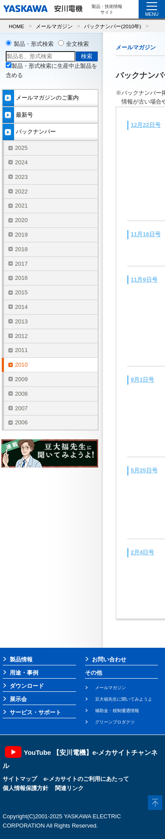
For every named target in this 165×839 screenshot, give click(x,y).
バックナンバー (36, 131)
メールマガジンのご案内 (47, 97)
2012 (21, 336)
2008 (21, 393)
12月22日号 (146, 125)
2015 (21, 292)
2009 (21, 379)
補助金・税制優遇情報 (117, 710)
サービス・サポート (35, 712)
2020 (21, 220)
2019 (21, 234)
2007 (21, 408)
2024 (21, 162)
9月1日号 (142, 379)
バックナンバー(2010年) (112, 26)
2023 (21, 177)
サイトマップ (20, 779)
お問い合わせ (109, 659)
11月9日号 (144, 279)
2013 (21, 321)
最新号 (24, 114)
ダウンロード (27, 686)
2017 (21, 263)
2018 (21, 249)
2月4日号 (142, 552)
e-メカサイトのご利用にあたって (86, 779)
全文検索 (77, 44)
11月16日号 (146, 234)
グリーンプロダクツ (115, 722)
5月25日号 (144, 470)
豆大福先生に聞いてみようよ (123, 699)
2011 (21, 350)
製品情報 (21, 659)
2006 (21, 422)
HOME (16, 26)
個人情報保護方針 (25, 788)
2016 (21, 278)
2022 (21, 191)
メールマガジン (54, 26)
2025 (21, 148)
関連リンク (69, 788)
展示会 (18, 699)
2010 (21, 364)
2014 (21, 307)
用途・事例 (24, 672)
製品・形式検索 (34, 44)
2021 (21, 205)
